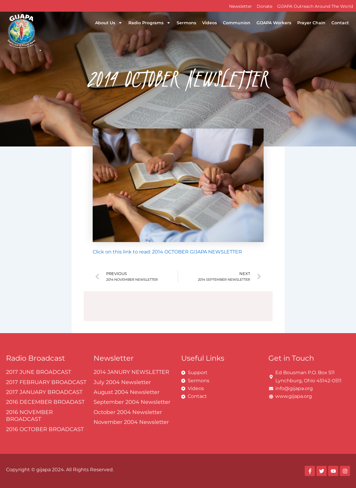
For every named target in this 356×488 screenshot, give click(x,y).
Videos (209, 22)
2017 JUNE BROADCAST (38, 372)
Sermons (186, 22)
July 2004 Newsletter (122, 382)
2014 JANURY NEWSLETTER (131, 372)
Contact (340, 22)
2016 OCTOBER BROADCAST (45, 429)
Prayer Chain (311, 22)
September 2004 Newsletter (132, 402)
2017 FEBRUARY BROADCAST (46, 382)
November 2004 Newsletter (131, 422)
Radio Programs (149, 23)
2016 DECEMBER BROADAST (45, 402)
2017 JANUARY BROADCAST (44, 392)
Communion (236, 22)
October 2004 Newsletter (128, 412)
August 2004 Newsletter (127, 392)
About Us (108, 23)
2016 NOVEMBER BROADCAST (29, 415)
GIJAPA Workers (273, 22)
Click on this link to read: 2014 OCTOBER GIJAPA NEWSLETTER (167, 252)
